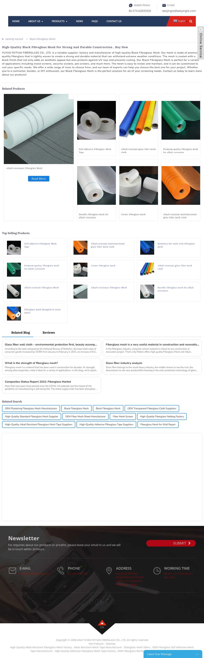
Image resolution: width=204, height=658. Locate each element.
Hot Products (96, 643)
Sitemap (111, 643)
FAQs (95, 21)
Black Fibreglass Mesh (43, 39)
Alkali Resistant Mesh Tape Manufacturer (98, 647)
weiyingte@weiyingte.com (179, 11)
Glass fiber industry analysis (124, 363)
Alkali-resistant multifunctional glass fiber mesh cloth (180, 216)
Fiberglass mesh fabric (137, 647)
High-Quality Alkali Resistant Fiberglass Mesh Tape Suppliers (38, 424)
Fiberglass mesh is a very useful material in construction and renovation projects (152, 345)
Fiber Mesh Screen (123, 416)
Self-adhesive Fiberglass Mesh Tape (95, 151)
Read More (39, 179)
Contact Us (113, 21)
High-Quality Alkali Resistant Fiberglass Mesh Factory (41, 647)
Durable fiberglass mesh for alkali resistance (93, 216)
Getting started (14, 39)
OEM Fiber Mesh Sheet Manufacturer (85, 416)
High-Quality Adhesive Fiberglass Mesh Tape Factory (85, 651)
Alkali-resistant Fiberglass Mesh (41, 287)
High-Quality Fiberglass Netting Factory (162, 416)
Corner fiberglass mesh (133, 214)
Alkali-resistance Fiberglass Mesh (24, 168)
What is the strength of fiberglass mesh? (31, 363)
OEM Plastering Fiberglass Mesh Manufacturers (31, 408)
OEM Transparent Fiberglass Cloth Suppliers (152, 408)
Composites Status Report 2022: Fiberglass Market (38, 382)
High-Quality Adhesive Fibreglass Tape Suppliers (106, 424)
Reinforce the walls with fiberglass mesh (176, 245)
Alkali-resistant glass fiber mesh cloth (138, 151)
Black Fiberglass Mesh (76, 408)
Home (16, 21)
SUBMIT (182, 548)
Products (59, 21)
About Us (35, 21)
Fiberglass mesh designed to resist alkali (42, 311)
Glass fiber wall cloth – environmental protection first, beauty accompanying (51, 345)
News (79, 21)
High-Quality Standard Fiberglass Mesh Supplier (31, 416)
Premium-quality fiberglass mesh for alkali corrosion (180, 151)
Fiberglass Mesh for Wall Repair (158, 424)
